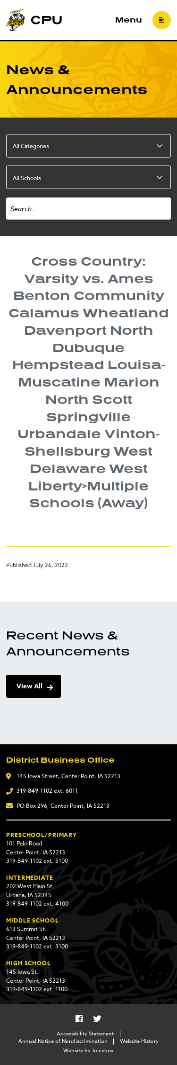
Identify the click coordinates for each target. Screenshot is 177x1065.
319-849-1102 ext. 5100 (37, 861)
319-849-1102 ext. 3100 (37, 946)
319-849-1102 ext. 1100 (36, 989)
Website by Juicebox (88, 1051)
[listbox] (88, 146)
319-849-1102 (34, 791)
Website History (139, 1041)
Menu (128, 20)
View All (29, 686)
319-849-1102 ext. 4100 (37, 903)
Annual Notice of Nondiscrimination (63, 1041)
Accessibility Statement (85, 1034)
